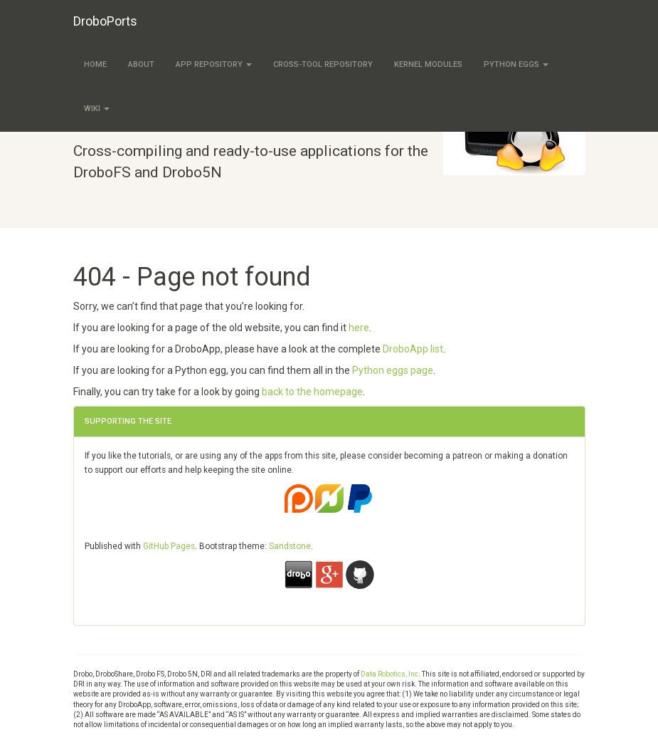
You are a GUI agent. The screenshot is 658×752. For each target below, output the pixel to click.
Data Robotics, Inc (389, 674)
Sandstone (290, 546)
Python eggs (516, 64)
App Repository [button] (214, 64)
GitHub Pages (169, 546)
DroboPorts (105, 21)
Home (95, 64)
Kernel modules (428, 64)
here (359, 327)
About (141, 64)
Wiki (97, 108)
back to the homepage (312, 391)
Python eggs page (392, 370)
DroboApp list (413, 349)
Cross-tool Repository (323, 64)
